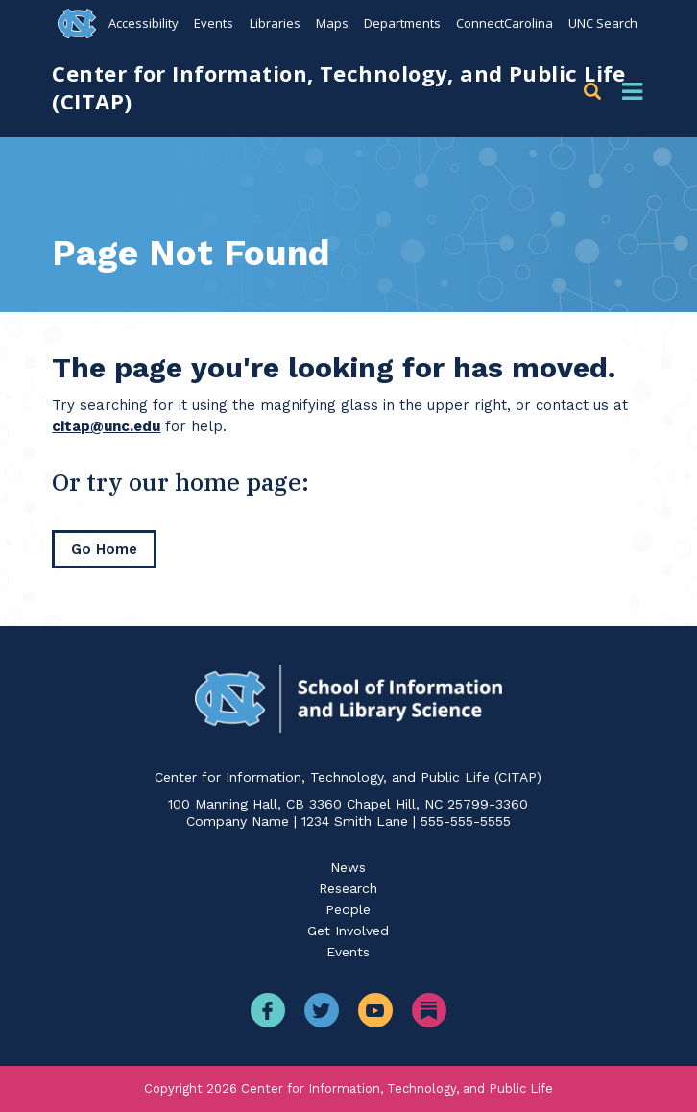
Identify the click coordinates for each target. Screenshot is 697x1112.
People (348, 909)
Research (348, 888)
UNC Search (602, 23)
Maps (331, 23)
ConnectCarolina (503, 23)
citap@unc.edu (106, 426)
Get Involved (348, 930)
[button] (596, 92)
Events (213, 23)
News (348, 867)
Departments (401, 23)
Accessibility (143, 23)
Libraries (274, 23)
